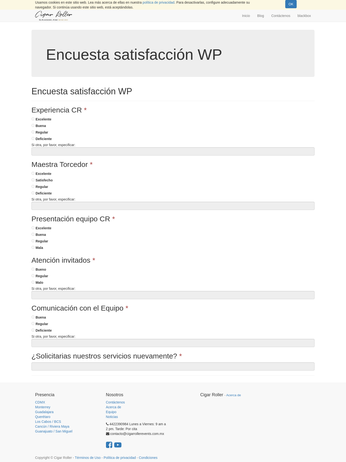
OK (290, 4)
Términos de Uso (88, 458)
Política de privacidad (120, 458)
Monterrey (42, 407)
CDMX (40, 402)
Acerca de (113, 407)
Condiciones (148, 458)
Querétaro (42, 417)
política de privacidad (158, 2)
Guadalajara (44, 412)
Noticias (112, 417)
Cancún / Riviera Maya (52, 426)
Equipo (111, 412)
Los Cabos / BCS (48, 422)
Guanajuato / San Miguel (53, 431)
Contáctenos (115, 402)
